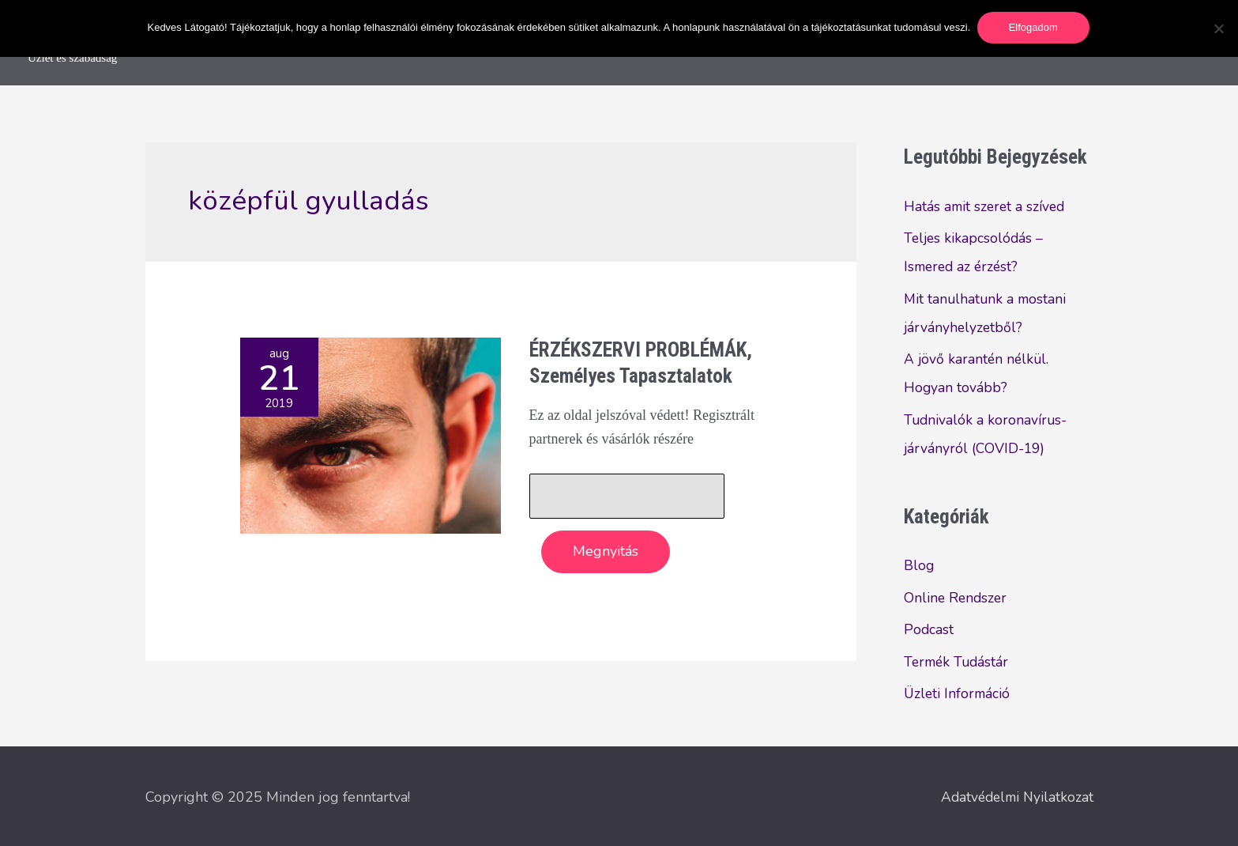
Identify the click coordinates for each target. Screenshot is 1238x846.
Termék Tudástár (958, 661)
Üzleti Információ (958, 693)
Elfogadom (1034, 27)
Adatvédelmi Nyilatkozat (1014, 793)
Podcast (929, 629)
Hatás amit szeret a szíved (986, 206)
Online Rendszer (957, 597)
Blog (919, 565)
